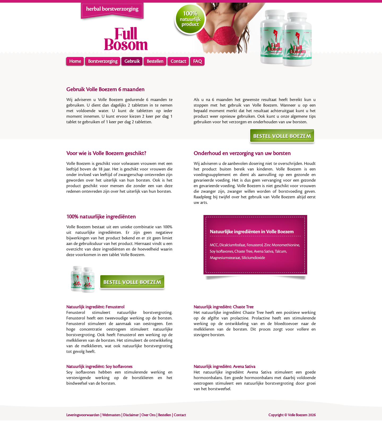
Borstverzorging (102, 61)
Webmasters (111, 415)
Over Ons (148, 415)
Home (75, 61)
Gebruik (132, 61)
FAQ (197, 61)
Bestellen (155, 61)
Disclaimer (131, 415)
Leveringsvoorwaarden (82, 415)
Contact (178, 61)
